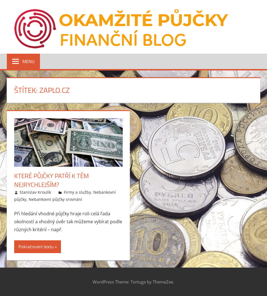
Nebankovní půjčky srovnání (55, 199)
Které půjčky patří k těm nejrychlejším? (51, 180)
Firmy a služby (77, 192)
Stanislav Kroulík (35, 192)
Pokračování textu (36, 246)
